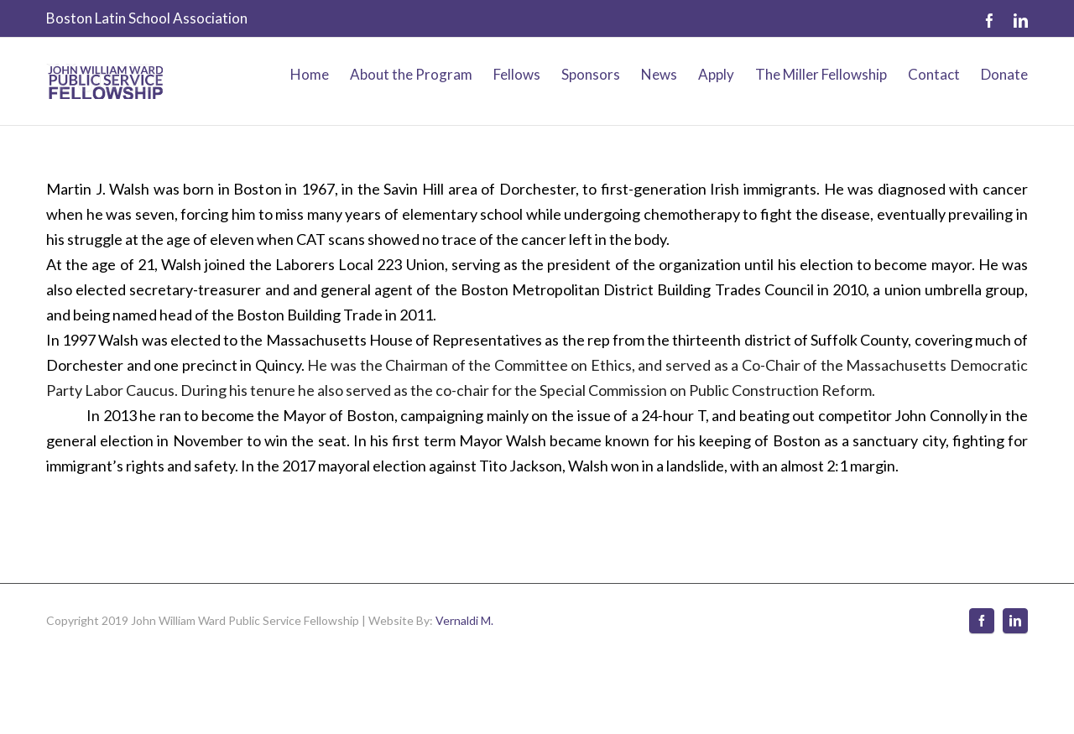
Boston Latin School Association (147, 18)
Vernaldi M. (464, 620)
